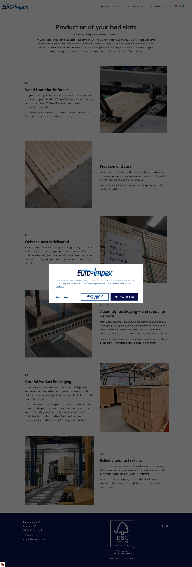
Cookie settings (62, 297)
